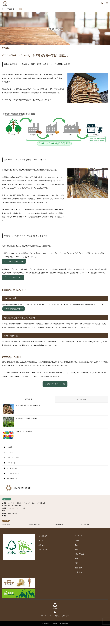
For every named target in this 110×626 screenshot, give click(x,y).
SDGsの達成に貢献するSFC (13, 309)
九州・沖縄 (78, 572)
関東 (76, 549)
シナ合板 (17, 503)
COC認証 (10, 452)
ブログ (40, 540)
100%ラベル (11, 463)
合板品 (4, 503)
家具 (3, 505)
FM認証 (9, 447)
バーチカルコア (25, 503)
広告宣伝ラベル (12, 479)
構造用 (43, 503)
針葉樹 (15, 513)
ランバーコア (36, 503)
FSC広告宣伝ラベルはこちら (14, 261)
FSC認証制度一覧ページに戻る (55, 384)
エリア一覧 (78, 536)
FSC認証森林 (59, 524)
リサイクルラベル (13, 473)
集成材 (4, 516)
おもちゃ (10, 508)
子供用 (14, 505)
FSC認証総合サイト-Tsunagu (50, 623)
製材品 (4, 513)
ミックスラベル (12, 468)
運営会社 (41, 545)
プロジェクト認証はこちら (13, 277)
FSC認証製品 (6, 524)
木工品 (4, 508)
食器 (23, 508)
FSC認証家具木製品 (34, 524)
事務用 (8, 505)
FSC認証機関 (85, 524)
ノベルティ (17, 508)
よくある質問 (42, 536)
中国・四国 (78, 568)
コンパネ (10, 503)
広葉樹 (9, 513)
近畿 (76, 563)
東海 (76, 558)
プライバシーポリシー (46, 616)
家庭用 (19, 505)
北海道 (77, 540)
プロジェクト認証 (13, 458)
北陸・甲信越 (79, 554)
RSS (55, 612)
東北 (76, 545)
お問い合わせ (42, 549)
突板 (3, 511)
